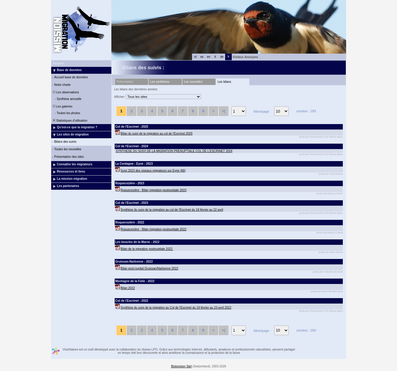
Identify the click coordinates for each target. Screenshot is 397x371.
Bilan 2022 (128, 288)
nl (195, 56)
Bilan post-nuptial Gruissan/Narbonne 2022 (149, 268)
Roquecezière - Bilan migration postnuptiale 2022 (153, 229)
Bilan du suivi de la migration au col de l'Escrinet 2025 (157, 133)
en (208, 56)
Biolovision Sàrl (181, 366)
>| (223, 111)
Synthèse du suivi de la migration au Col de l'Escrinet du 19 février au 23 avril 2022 (176, 307)
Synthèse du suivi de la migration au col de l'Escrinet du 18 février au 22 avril (172, 209)
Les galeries (62, 106)
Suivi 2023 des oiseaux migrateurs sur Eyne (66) (153, 170)
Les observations (65, 92)
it (215, 56)
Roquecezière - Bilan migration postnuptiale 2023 (153, 190)
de (221, 56)
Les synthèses (159, 81)
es (202, 56)
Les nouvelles (193, 81)
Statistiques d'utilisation (69, 120)
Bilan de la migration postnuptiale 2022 (147, 249)
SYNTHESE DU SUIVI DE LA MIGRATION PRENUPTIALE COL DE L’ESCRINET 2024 (174, 151)
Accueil (58, 63)
